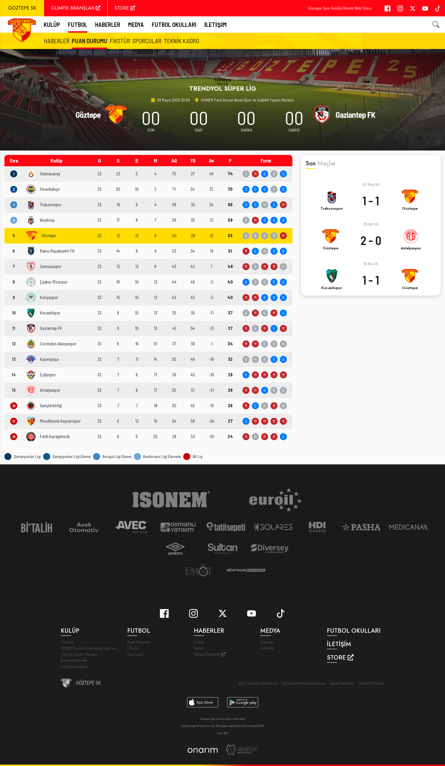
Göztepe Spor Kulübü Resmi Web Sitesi (340, 8)
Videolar (267, 641)
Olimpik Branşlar (210, 654)
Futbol (199, 641)
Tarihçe (67, 641)
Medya (136, 24)
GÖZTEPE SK (22, 8)
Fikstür (120, 40)
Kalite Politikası (342, 683)
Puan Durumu (89, 40)
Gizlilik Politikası (372, 683)
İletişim (215, 24)
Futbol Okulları (174, 24)
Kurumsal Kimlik (74, 660)
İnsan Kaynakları (74, 666)
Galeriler (267, 648)
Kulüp (52, 24)
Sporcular (146, 40)
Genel (198, 648)
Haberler (107, 24)
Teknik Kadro (181, 40)
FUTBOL (77, 24)
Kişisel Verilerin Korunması (304, 683)
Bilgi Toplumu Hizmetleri (258, 683)
